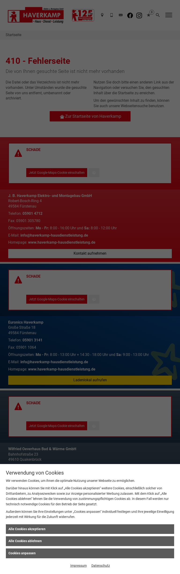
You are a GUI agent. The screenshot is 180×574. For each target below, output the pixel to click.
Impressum (78, 565)
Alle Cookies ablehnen (25, 541)
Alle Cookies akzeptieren (26, 529)
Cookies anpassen (22, 553)
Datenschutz (100, 565)
